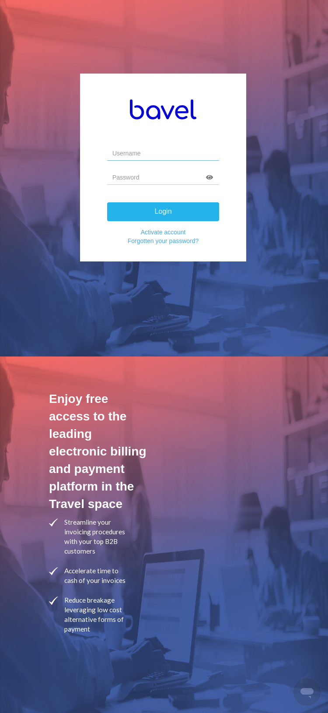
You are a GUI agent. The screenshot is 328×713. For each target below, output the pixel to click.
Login (162, 211)
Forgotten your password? (163, 240)
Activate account (163, 232)
